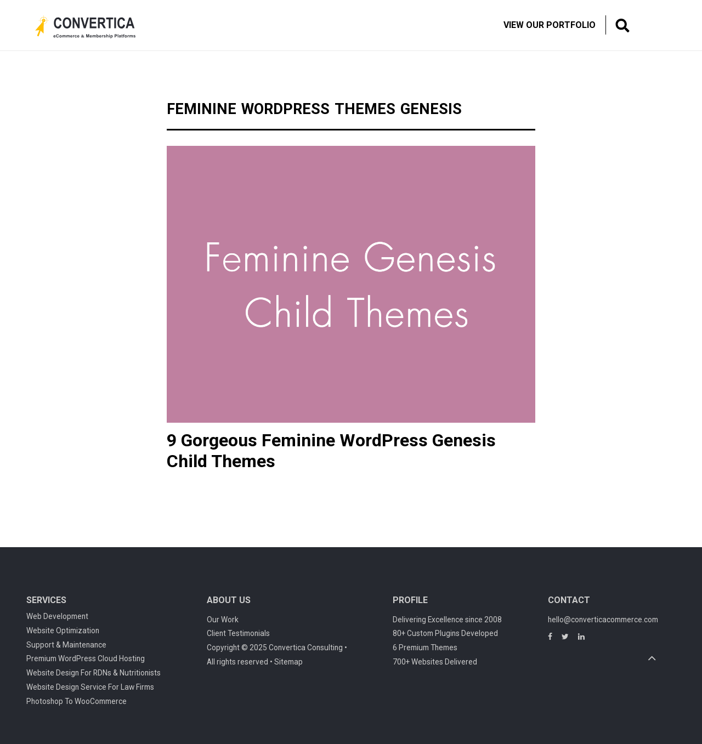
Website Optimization (62, 630)
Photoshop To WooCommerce (76, 701)
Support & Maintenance (66, 644)
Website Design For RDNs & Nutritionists (93, 672)
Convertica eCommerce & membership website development (93, 26)
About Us (229, 600)
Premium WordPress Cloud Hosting (85, 658)
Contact (569, 600)
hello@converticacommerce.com (603, 619)
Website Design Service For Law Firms (90, 687)
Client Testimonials (238, 633)
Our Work (223, 619)
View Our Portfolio (549, 25)
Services (46, 600)
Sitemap (288, 661)
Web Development (57, 616)
